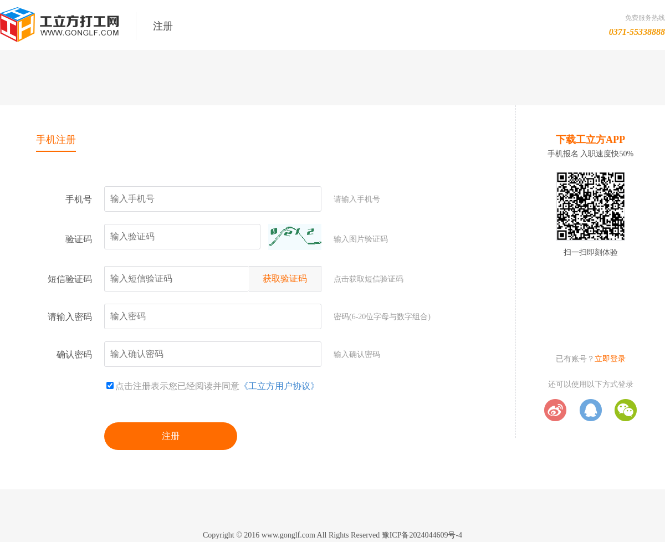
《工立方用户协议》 (279, 386)
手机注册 (56, 139)
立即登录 (610, 359)
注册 (171, 436)
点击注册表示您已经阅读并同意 (172, 386)
